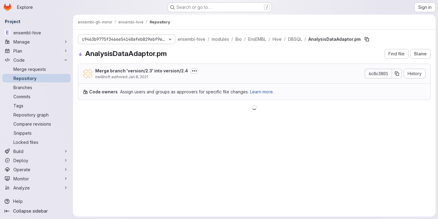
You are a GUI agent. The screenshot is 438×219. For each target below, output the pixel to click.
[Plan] (36, 51)
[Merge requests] (36, 69)
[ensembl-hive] (36, 32)
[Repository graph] (36, 114)
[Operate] (36, 169)
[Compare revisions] (36, 124)
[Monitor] (36, 178)
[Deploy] (36, 160)
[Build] (36, 151)
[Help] (36, 201)
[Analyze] (36, 187)
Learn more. (262, 91)
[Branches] (36, 87)
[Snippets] (36, 133)
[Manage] (36, 41)
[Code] (36, 60)
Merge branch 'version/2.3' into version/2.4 (141, 70)
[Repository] (36, 78)
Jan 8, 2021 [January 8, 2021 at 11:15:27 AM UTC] (138, 77)
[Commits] (36, 96)
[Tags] (36, 105)
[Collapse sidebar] (36, 211)
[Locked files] (36, 142)
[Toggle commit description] (194, 71)
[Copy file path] (367, 39)
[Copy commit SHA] (397, 73)
